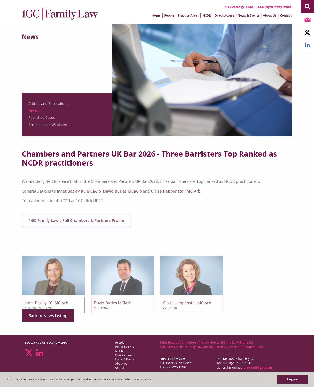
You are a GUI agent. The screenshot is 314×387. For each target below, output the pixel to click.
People (169, 15)
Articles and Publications (48, 106)
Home (156, 15)
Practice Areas (188, 15)
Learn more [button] (141, 379)
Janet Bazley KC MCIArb (79, 191)
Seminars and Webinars (47, 127)
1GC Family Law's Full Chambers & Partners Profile (76, 220)
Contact (286, 15)
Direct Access (224, 15)
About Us (269, 15)
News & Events (248, 15)
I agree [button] (292, 379)
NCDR (206, 15)
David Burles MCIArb (122, 191)
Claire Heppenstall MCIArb (176, 191)
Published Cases (41, 120)
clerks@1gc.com (239, 7)
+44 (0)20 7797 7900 (274, 7)
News (33, 113)
